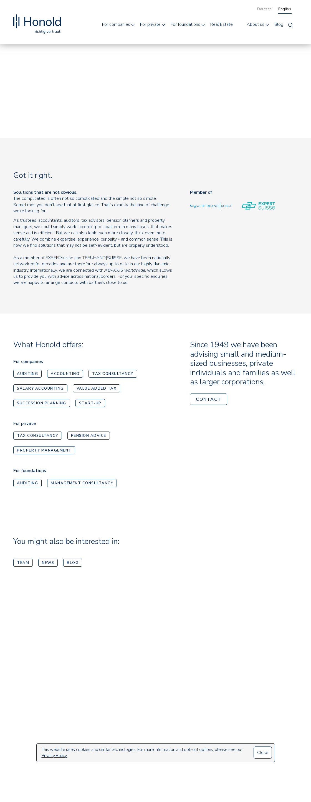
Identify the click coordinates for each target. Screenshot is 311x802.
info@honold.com (30, 726)
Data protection (271, 738)
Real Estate (221, 24)
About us (255, 24)
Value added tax (97, 389)
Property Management (44, 451)
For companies (116, 24)
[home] (37, 18)
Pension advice (88, 437)
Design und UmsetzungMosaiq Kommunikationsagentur (272, 766)
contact (208, 400)
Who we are (217, 700)
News (48, 563)
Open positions (219, 729)
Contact (212, 739)
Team (23, 563)
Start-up (90, 404)
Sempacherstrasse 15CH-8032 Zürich (34, 703)
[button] (119, 24)
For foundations (185, 24)
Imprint (262, 726)
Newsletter (267, 715)
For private (150, 24)
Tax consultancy (112, 375)
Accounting (65, 375)
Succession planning (41, 404)
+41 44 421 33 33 (32, 716)
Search (262, 703)
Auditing (27, 375)
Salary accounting (40, 389)
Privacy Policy (54, 756)
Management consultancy (82, 484)
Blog (278, 24)
